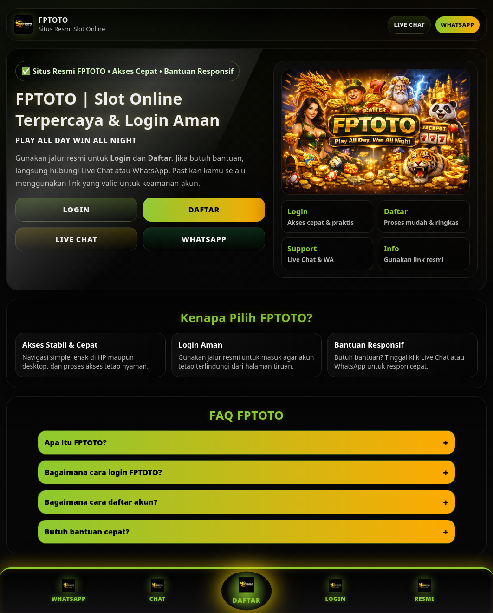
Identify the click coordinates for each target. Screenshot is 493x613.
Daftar (204, 209)
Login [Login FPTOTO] (335, 591)
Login (76, 209)
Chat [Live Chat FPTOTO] (157, 591)
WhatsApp (457, 25)
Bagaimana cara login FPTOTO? (103, 472)
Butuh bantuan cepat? (87, 532)
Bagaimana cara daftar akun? (101, 502)
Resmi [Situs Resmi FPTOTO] (425, 591)
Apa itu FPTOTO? (76, 442)
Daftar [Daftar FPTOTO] (246, 591)
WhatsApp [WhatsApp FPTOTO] (69, 591)
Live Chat (409, 25)
